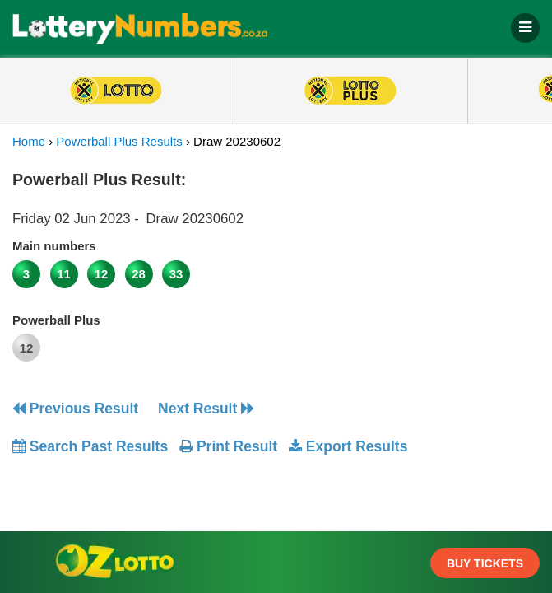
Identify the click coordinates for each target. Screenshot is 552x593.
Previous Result (75, 408)
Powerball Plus (56, 320)
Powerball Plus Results (119, 141)
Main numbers (54, 246)
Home (28, 141)
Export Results (348, 446)
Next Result (206, 408)
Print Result (228, 446)
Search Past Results (90, 446)
